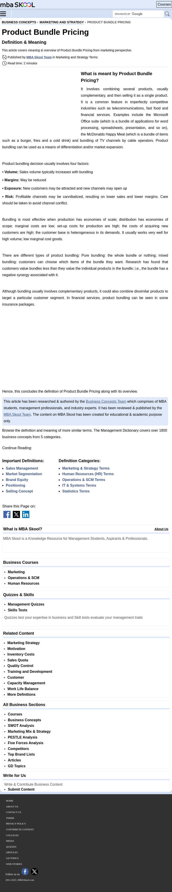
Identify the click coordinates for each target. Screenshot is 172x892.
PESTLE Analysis (22, 737)
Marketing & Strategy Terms (86, 468)
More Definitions (21, 694)
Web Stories (14, 864)
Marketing (16, 572)
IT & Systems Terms (79, 485)
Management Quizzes (26, 604)
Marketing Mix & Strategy (29, 731)
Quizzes (11, 846)
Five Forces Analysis (25, 743)
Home (9, 800)
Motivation (16, 649)
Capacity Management (26, 683)
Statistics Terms (76, 491)
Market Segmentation (24, 474)
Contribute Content (20, 829)
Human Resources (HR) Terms (88, 474)
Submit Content (21, 789)
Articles (14, 760)
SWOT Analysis (21, 726)
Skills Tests (17, 610)
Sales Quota (17, 660)
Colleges (12, 835)
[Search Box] (138, 13)
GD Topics (17, 766)
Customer (15, 677)
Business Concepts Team (106, 401)
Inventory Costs (20, 654)
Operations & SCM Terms (83, 480)
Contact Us (13, 812)
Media (10, 841)
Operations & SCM (23, 578)
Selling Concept (19, 491)
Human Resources (23, 583)
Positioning (15, 485)
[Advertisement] (39, 101)
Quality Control (20, 666)
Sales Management (22, 468)
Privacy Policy (16, 823)
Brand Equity (17, 480)
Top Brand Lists (21, 754)
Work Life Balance (22, 689)
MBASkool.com (26, 880)
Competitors (18, 749)
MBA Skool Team (39, 57)
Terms (10, 818)
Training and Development (29, 671)
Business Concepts (24, 720)
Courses (164, 4)
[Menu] (6, 13)
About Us (161, 529)
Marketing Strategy (23, 643)
